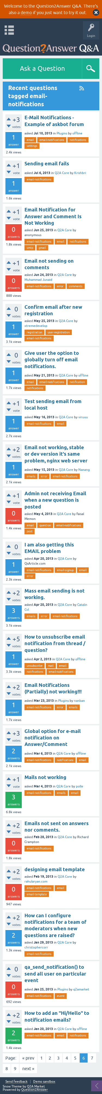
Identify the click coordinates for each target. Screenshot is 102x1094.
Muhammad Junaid (38, 280)
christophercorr (36, 947)
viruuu (83, 417)
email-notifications (51, 139)
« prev (28, 1058)
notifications (78, 139)
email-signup (65, 570)
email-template (37, 894)
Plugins (62, 133)
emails (31, 476)
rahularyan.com (35, 881)
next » (28, 1068)
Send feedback (16, 1081)
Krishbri (80, 173)
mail (51, 665)
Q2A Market (36, 1086)
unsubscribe (34, 665)
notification (77, 382)
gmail (42, 247)
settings (32, 145)
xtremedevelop (35, 326)
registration (34, 332)
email (30, 139)
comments (75, 286)
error (60, 286)
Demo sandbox (44, 1081)
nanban (79, 701)
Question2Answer (34, 1090)
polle (79, 786)
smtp (30, 247)
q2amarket (81, 989)
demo (26, 12)
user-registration (59, 332)
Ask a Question (42, 68)
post (29, 531)
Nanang (84, 470)
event (60, 996)
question (45, 525)
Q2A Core (62, 173)
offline (77, 133)
